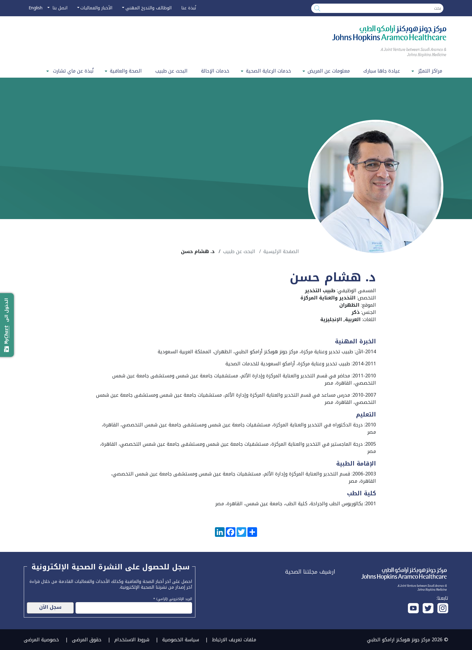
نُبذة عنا (188, 8)
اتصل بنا (59, 8)
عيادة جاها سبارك (381, 71)
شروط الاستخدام (131, 639)
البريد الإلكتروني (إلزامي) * (172, 598)
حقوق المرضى (86, 639)
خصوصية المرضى (41, 639)
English (35, 8)
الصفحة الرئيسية (281, 251)
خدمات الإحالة (215, 71)
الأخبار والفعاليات (96, 8)
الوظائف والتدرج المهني (149, 8)
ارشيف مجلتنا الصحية (310, 572)
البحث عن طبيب (171, 71)
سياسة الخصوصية (180, 639)
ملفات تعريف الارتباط (234, 639)
